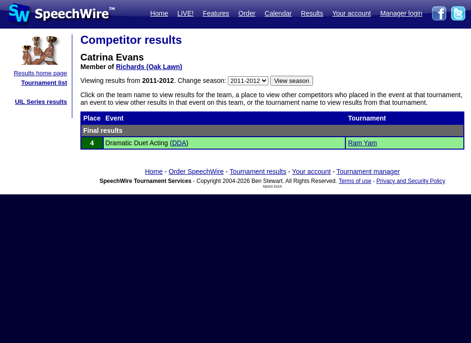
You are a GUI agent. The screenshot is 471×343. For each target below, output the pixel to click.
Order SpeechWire (196, 171)
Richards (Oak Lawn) (149, 67)
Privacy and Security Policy (410, 181)
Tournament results (258, 171)
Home (159, 13)
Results (312, 13)
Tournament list (44, 82)
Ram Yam (362, 143)
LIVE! (185, 13)
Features (216, 13)
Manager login (401, 13)
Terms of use (355, 181)
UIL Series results (41, 101)
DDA (179, 143)
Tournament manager (368, 171)
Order (246, 13)
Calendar (278, 13)
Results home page (40, 73)
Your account (351, 13)
